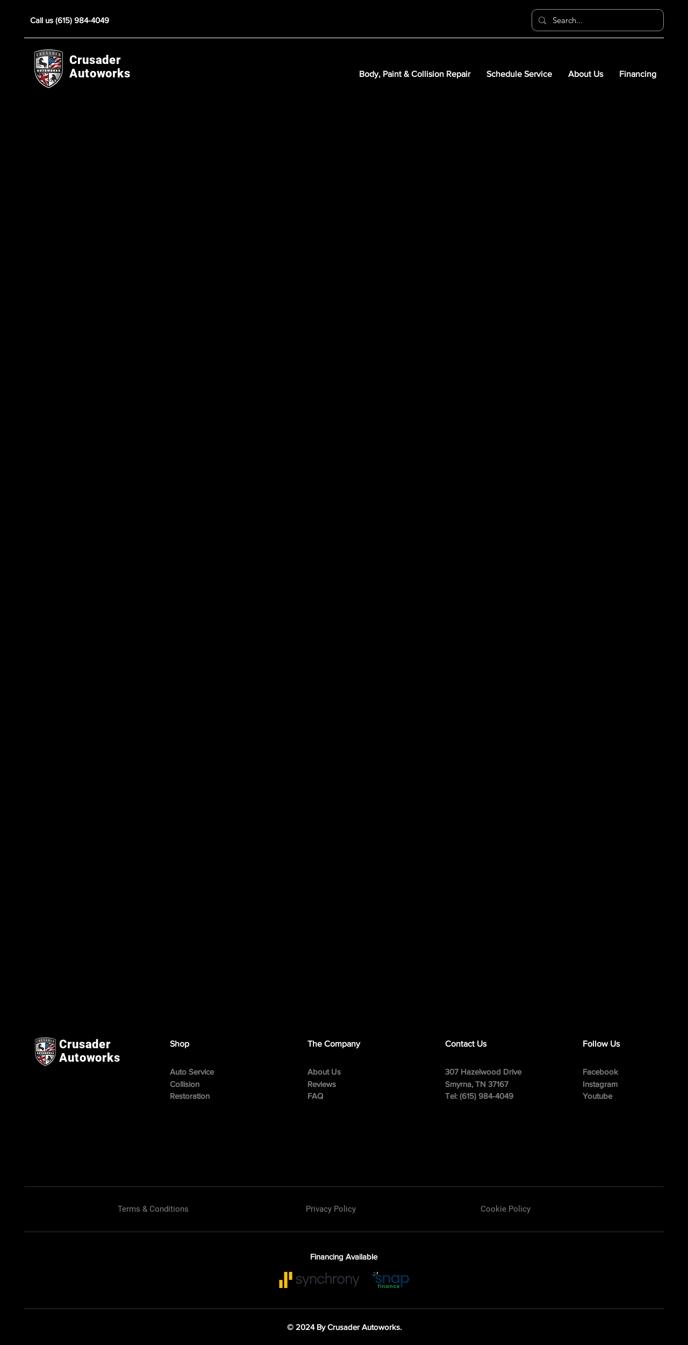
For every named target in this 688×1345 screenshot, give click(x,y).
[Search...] (597, 20)
